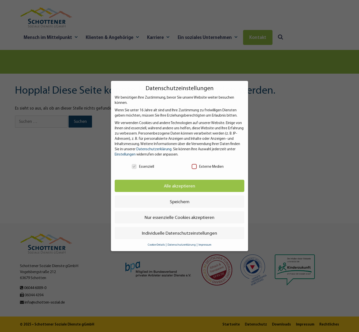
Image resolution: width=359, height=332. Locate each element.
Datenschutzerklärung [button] (182, 244)
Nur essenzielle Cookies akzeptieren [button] (179, 217)
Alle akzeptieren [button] (179, 186)
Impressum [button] (204, 244)
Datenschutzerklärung (154, 149)
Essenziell (143, 166)
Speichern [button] (179, 201)
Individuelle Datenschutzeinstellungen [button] (179, 233)
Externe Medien (208, 166)
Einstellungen (125, 154)
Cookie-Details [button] (156, 244)
